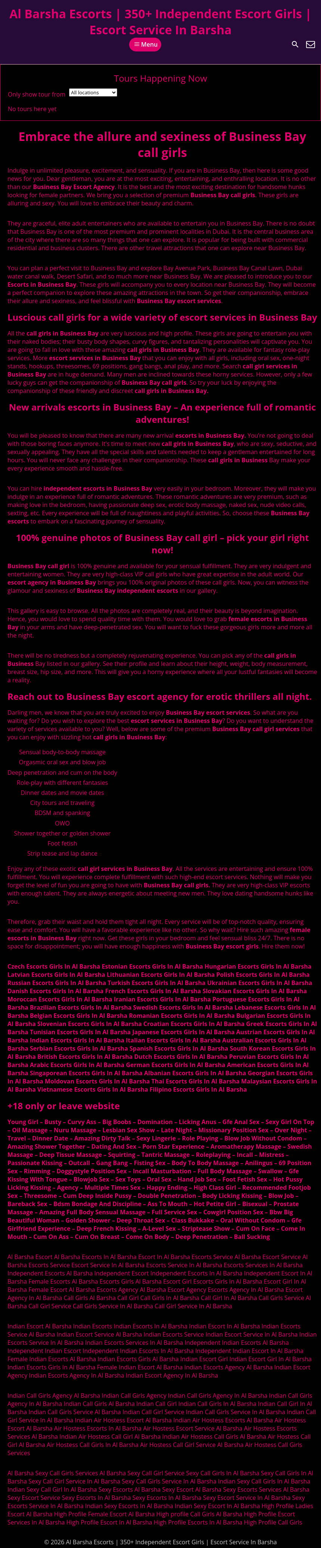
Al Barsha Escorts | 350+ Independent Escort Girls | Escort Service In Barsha (160, 22)
